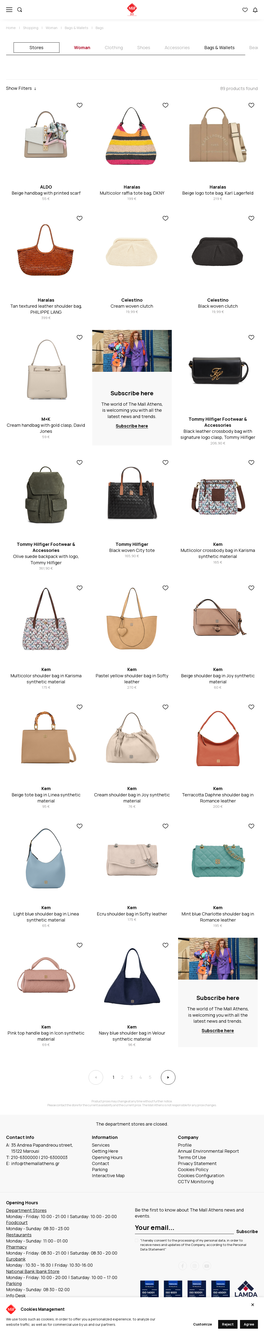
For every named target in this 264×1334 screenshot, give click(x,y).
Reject (228, 1324)
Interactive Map (108, 1175)
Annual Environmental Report (208, 1151)
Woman (52, 27)
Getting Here (105, 1151)
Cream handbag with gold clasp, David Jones (46, 428)
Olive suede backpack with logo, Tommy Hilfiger (46, 559)
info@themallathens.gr (35, 1163)
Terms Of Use (192, 1157)
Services (101, 1145)
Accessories (177, 47)
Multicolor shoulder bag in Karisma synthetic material (46, 679)
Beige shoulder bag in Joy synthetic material (218, 679)
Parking (99, 1169)
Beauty (256, 47)
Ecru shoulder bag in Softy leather (132, 914)
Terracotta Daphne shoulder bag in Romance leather (218, 798)
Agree (249, 1324)
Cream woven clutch (132, 306)
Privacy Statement (197, 1163)
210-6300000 (24, 1157)
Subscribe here (131, 393)
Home (11, 27)
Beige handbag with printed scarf (46, 193)
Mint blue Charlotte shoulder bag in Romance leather (218, 917)
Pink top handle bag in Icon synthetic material (46, 1036)
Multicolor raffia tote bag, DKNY (132, 193)
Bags (100, 27)
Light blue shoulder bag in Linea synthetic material (46, 917)
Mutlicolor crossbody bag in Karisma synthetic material (218, 553)
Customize (202, 1324)
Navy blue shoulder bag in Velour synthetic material (132, 1036)
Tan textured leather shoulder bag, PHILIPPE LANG (46, 309)
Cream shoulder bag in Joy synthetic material (132, 798)
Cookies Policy (193, 1169)
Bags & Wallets (76, 27)
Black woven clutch (218, 306)
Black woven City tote (132, 550)
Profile (185, 1145)
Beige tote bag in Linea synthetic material (46, 798)
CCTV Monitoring (196, 1181)
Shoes (143, 47)
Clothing (114, 47)
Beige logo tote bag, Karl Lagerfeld (218, 193)
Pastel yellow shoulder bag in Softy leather (132, 679)
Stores (36, 47)
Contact (100, 1163)
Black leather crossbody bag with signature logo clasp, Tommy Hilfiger (218, 434)
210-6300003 (54, 1157)
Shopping (30, 27)
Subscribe (247, 1231)
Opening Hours (107, 1157)
